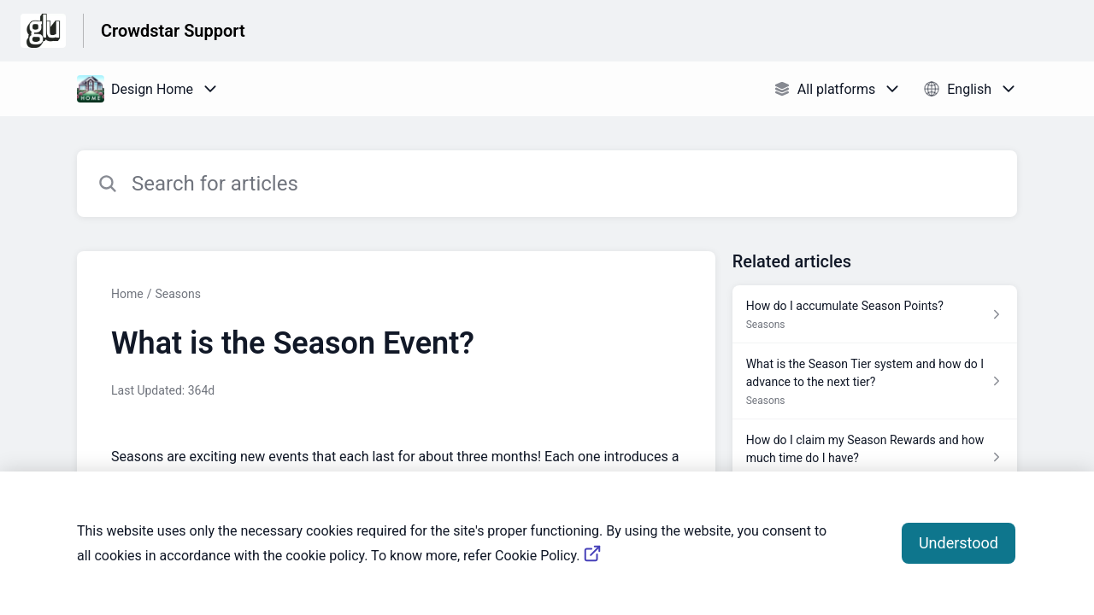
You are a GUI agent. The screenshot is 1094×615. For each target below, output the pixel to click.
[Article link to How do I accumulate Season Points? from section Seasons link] (874, 314)
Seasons (178, 294)
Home (127, 294)
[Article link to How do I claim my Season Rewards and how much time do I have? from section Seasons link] (874, 457)
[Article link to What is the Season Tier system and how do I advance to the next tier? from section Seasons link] (874, 381)
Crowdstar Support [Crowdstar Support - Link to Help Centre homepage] (173, 30)
